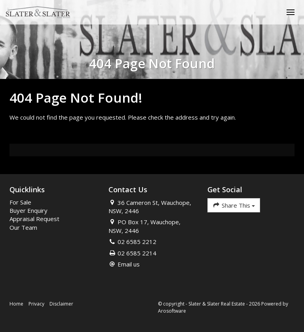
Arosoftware (172, 311)
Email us (129, 264)
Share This (234, 205)
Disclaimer (61, 303)
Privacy (36, 303)
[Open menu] (290, 12)
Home (16, 303)
